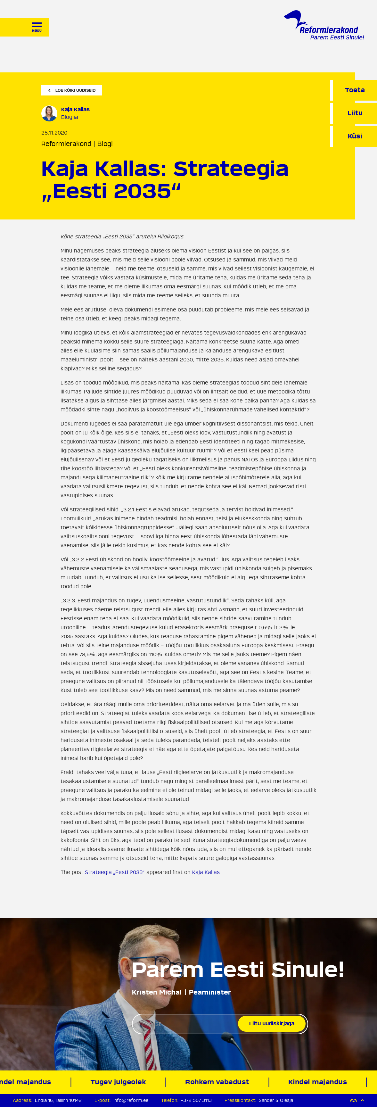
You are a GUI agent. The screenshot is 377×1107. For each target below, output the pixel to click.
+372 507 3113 (196, 1100)
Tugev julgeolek (119, 1082)
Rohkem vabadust (218, 1082)
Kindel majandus (318, 1082)
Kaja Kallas (206, 872)
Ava (357, 1100)
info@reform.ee (130, 1100)
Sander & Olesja (276, 1100)
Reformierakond (66, 144)
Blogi (105, 144)
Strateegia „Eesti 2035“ (115, 872)
